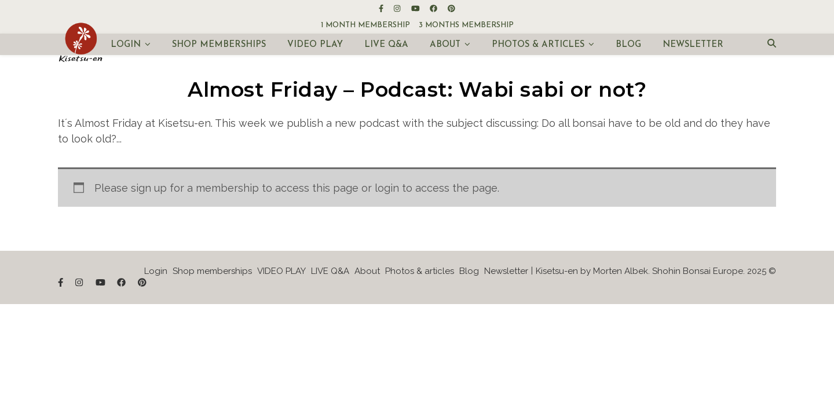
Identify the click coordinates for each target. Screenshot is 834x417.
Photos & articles (538, 45)
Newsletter (693, 45)
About (445, 45)
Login (126, 45)
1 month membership (365, 25)
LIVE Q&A (386, 45)
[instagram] (398, 8)
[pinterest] (451, 8)
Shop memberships (219, 45)
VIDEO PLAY (315, 45)
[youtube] (416, 8)
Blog (628, 45)
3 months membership (466, 25)
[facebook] (434, 8)
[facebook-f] (382, 8)
